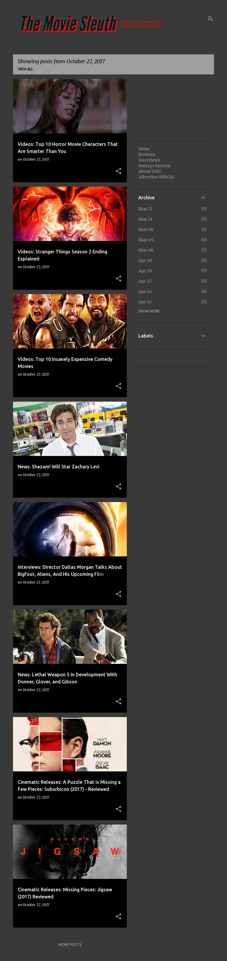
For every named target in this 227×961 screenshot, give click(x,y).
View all (25, 69)
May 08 (145, 229)
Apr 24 (145, 291)
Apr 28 (145, 270)
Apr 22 (145, 301)
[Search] (210, 19)
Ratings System (154, 165)
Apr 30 (145, 260)
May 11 (145, 219)
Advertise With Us (156, 177)
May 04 (145, 250)
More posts (70, 945)
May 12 (145, 208)
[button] (118, 171)
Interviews (149, 160)
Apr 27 (145, 281)
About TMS (149, 171)
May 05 (145, 239)
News (144, 149)
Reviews (146, 154)
